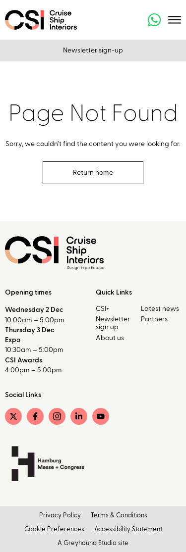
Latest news (160, 308)
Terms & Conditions (119, 515)
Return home (93, 172)
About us (110, 338)
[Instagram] (57, 416)
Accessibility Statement (128, 529)
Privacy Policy (60, 515)
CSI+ (102, 308)
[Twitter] (13, 416)
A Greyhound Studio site (93, 543)
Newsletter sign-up (93, 50)
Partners (154, 319)
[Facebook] (35, 416)
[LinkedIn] (78, 416)
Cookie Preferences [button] (54, 529)
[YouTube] (100, 416)
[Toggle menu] (174, 19)
